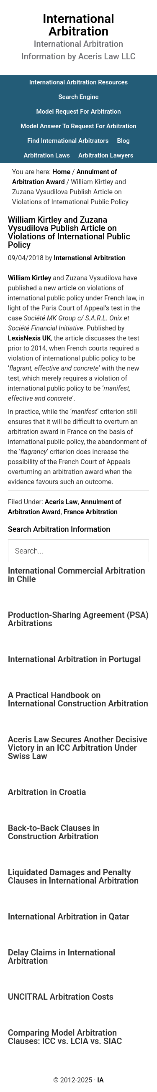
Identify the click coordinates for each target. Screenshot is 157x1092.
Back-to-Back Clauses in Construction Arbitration (54, 832)
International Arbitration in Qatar (68, 917)
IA (100, 1080)
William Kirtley (29, 278)
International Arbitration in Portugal (74, 659)
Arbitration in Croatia (47, 792)
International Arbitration (78, 24)
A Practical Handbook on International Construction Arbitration (78, 699)
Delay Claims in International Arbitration (62, 956)
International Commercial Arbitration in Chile (76, 575)
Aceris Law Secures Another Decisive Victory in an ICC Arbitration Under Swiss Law (77, 747)
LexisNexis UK (29, 338)
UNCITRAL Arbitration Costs (60, 997)
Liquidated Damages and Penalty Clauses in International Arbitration (73, 876)
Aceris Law (61, 502)
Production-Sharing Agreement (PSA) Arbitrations (78, 619)
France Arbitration (91, 512)
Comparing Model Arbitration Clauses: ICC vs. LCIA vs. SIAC (65, 1037)
